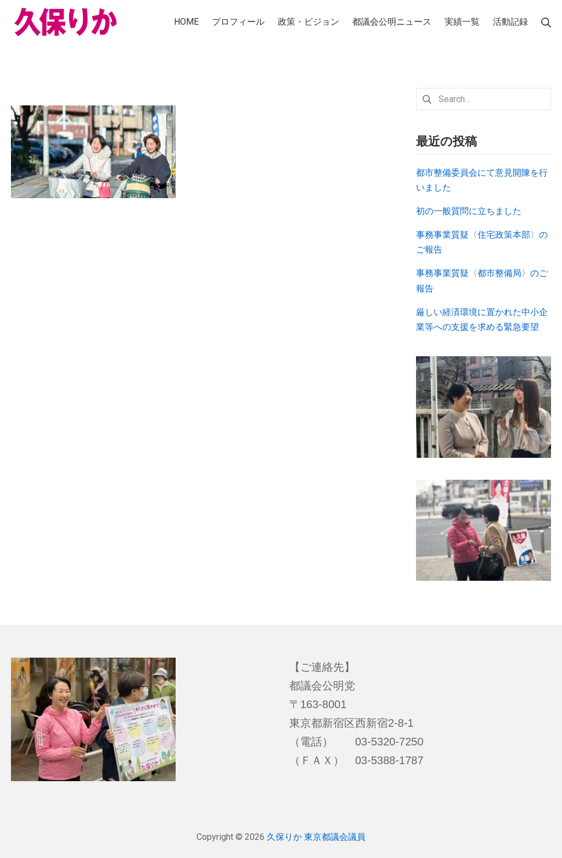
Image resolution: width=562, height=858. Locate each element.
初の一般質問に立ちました (468, 211)
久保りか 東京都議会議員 (316, 837)
